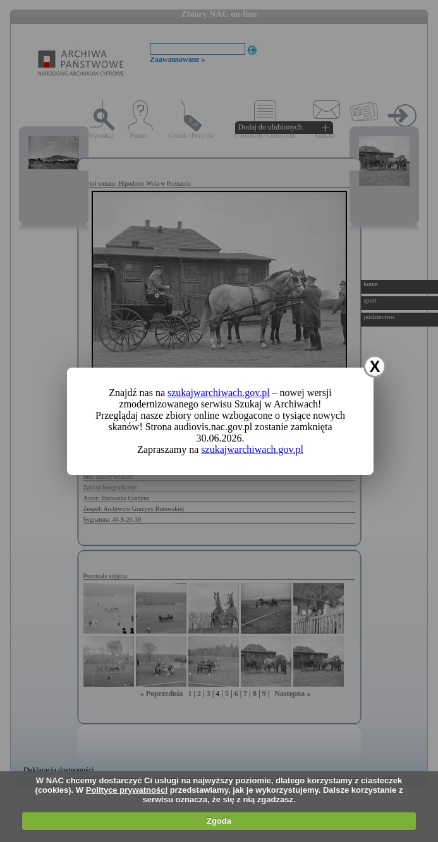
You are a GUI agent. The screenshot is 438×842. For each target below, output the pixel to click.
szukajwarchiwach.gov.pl (218, 392)
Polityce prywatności (126, 790)
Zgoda (219, 821)
